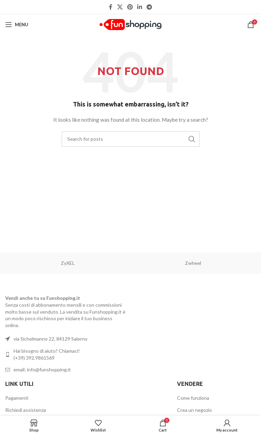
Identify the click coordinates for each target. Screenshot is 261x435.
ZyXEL (68, 263)
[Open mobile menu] (17, 24)
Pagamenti (16, 398)
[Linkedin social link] (140, 7)
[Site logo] (130, 24)
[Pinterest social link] (130, 7)
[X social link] (120, 7)
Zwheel (193, 263)
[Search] (131, 139)
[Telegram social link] (150, 7)
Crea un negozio (194, 410)
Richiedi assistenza (25, 410)
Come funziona (193, 398)
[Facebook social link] (110, 7)
